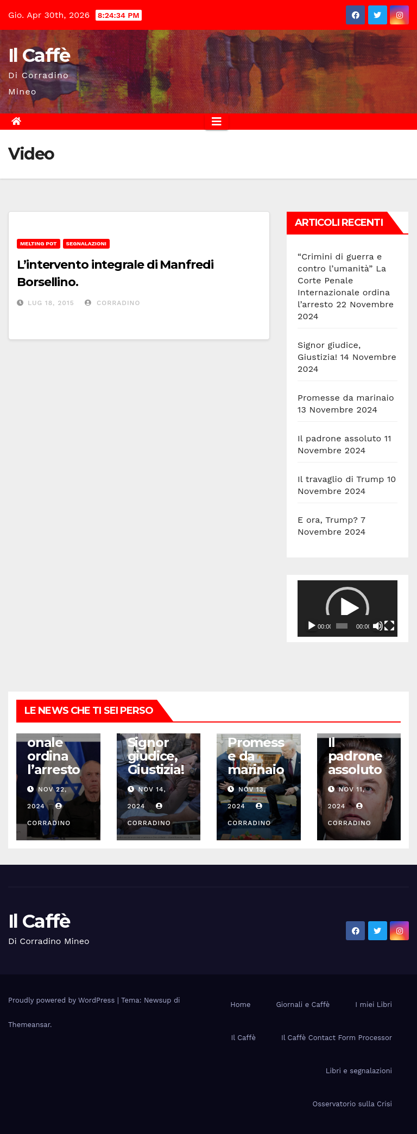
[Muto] (377, 625)
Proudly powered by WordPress (62, 1000)
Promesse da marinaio (346, 397)
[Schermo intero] (389, 625)
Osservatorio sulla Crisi (352, 1104)
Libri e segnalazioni (359, 1071)
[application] (347, 608)
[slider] (342, 626)
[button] (347, 608)
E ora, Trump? (328, 520)
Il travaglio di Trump (341, 479)
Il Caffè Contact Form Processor (336, 1038)
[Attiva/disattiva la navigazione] (217, 121)
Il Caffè (39, 55)
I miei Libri (373, 1004)
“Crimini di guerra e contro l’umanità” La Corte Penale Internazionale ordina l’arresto (344, 280)
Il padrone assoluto (339, 438)
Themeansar (29, 1025)
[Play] (311, 625)
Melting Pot (38, 243)
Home (240, 1004)
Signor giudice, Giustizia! (156, 755)
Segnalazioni (86, 243)
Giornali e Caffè (303, 1004)
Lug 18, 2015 (51, 303)
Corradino (112, 303)
